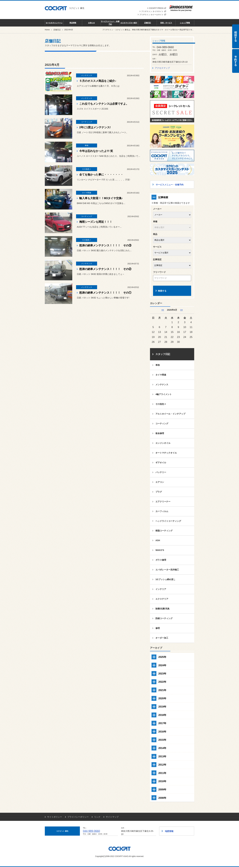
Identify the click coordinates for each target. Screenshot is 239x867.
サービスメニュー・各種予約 (110, 22)
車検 (157, 365)
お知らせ (91, 23)
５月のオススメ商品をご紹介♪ (97, 80)
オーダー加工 (161, 638)
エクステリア (161, 599)
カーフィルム (161, 511)
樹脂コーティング (164, 530)
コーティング (161, 423)
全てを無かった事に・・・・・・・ (101, 174)
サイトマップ (112, 817)
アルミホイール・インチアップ (170, 414)
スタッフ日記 (162, 354)
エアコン (159, 482)
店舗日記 (147, 23)
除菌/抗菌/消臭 (162, 608)
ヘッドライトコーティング (168, 521)
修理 (157, 628)
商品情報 (73, 23)
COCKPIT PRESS (157, 8)
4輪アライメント (163, 394)
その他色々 (160, 404)
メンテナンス (161, 384)
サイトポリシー (54, 817)
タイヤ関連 (160, 375)
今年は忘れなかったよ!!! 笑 (96, 150)
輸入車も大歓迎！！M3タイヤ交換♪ (101, 198)
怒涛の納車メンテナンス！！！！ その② (105, 269)
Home (47, 30)
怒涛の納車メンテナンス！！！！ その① (105, 292)
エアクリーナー (162, 501)
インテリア (160, 589)
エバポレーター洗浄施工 (167, 569)
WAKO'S (159, 550)
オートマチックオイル (166, 453)
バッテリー (160, 472)
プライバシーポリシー (78, 817)
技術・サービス (166, 23)
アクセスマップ (162, 68)
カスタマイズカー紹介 (128, 23)
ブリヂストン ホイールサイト (152, 15)
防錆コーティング (164, 618)
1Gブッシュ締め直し (165, 579)
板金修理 (159, 433)
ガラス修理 (160, 560)
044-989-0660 (91, 831)
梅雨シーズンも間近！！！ (95, 221)
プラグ (158, 492)
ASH (157, 540)
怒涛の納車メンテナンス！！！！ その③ (105, 245)
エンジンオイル (162, 443)
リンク (97, 817)
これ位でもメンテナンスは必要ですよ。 (104, 103)
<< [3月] (162, 310)
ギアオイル (160, 462)
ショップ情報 (185, 23)
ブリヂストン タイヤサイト (153, 11)
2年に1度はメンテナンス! (95, 127)
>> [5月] (181, 310)
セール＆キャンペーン (54, 23)
